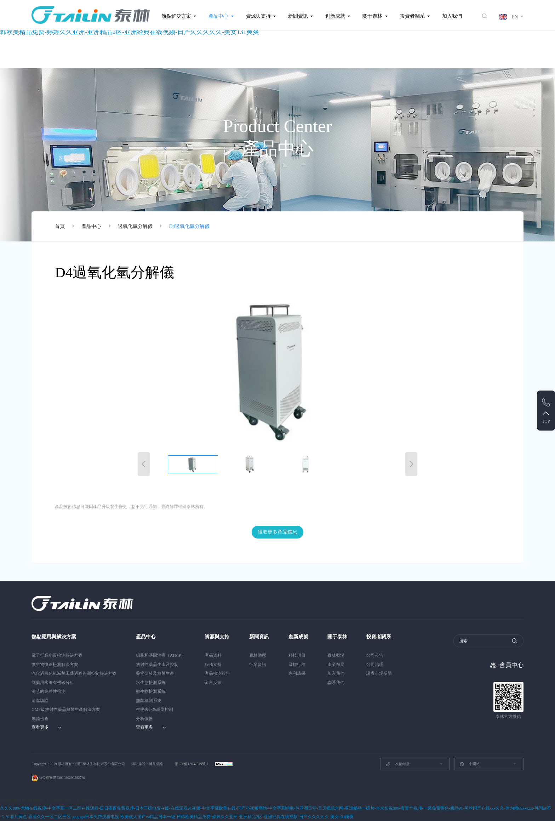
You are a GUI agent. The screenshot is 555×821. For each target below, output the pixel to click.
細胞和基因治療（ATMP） (160, 655)
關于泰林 (372, 16)
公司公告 (374, 655)
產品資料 (213, 655)
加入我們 (452, 16)
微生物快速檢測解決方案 (55, 664)
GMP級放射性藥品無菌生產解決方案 (66, 709)
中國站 (469, 764)
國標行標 (296, 664)
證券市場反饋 (379, 673)
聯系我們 (335, 682)
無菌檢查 (40, 718)
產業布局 (335, 664)
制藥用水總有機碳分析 (53, 682)
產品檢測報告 (217, 673)
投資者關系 (412, 16)
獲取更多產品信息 (277, 532)
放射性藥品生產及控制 (157, 664)
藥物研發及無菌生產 (155, 673)
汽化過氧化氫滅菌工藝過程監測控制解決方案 (74, 673)
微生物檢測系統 (151, 691)
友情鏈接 (397, 764)
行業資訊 (257, 664)
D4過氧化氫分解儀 (189, 226)
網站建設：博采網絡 (147, 764)
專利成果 (296, 673)
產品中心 (218, 16)
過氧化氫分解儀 (135, 226)
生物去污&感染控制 (154, 709)
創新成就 (335, 16)
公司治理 (374, 664)
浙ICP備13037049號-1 (192, 764)
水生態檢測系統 (151, 682)
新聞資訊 (298, 16)
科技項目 (296, 655)
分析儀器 (144, 718)
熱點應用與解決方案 (54, 636)
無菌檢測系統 (148, 700)
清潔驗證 (40, 700)
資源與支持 (258, 16)
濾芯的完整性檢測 (48, 691)
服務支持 (213, 664)
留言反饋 (213, 682)
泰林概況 (335, 655)
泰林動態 (257, 655)
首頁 (60, 226)
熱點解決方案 (176, 16)
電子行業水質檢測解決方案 (57, 655)
